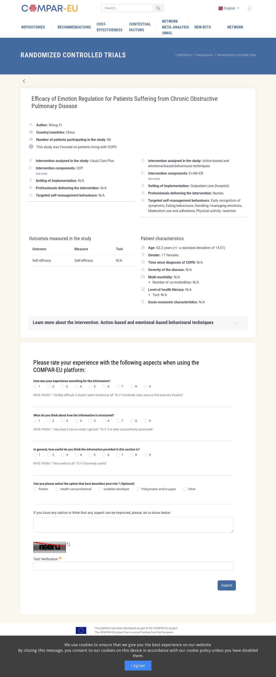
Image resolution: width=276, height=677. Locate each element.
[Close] (249, 346)
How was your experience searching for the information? (71, 381)
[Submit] (158, 8)
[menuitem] (36, 27)
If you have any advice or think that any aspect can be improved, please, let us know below (101, 513)
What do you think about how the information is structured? (73, 415)
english (226, 8)
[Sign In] (248, 8)
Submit (226, 585)
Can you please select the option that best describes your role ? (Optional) (84, 483)
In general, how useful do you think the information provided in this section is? (86, 449)
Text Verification (47, 558)
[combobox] (228, 8)
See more (41, 173)
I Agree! (138, 665)
